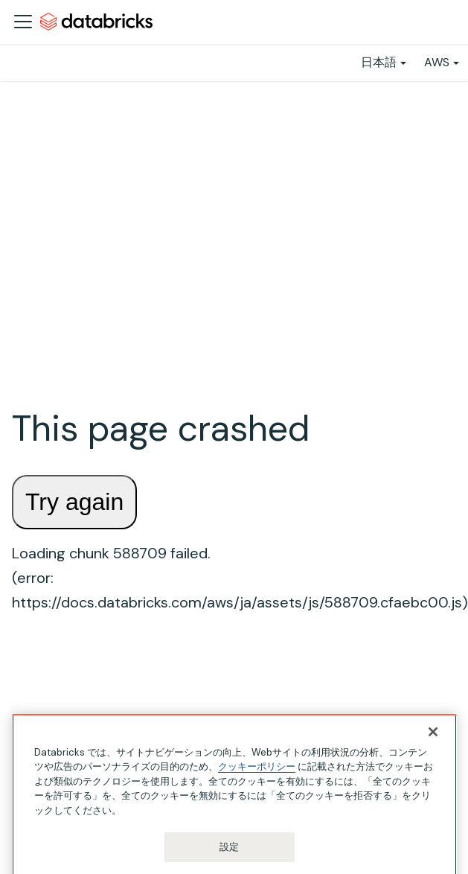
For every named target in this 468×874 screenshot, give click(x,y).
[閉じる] (433, 750)
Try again (74, 501)
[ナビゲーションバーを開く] (23, 21)
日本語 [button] (379, 62)
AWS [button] (436, 62)
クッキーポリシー (256, 785)
